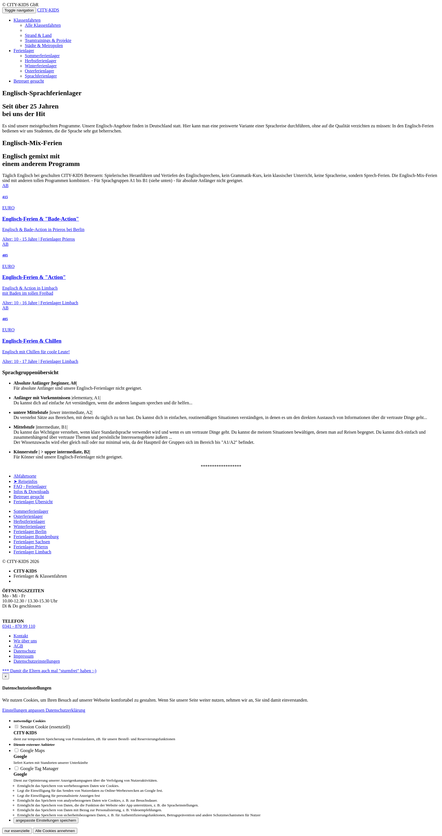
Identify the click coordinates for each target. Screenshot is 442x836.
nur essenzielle (17, 831)
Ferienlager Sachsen (32, 541)
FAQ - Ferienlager (30, 486)
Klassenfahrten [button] (27, 20)
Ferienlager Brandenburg (36, 536)
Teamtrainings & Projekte (48, 40)
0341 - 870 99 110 (18, 626)
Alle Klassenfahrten (43, 25)
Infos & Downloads (31, 491)
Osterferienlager (39, 70)
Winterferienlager (41, 65)
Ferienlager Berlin (30, 531)
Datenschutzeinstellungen (37, 661)
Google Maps (30, 750)
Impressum (24, 656)
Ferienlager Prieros (31, 546)
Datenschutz (25, 651)
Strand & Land (38, 35)
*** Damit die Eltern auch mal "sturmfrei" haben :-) (49, 670)
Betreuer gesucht (29, 81)
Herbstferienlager (40, 60)
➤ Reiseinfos (25, 481)
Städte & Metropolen (44, 45)
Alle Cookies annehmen (55, 831)
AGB (18, 646)
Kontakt (21, 635)
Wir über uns (25, 640)
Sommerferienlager (42, 55)
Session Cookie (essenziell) (42, 726)
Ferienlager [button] (24, 50)
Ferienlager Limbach (32, 551)
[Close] (5, 676)
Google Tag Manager (36, 768)
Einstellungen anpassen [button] (24, 710)
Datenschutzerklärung (65, 710)
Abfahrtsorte (25, 476)
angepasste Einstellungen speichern (46, 820)
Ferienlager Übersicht (33, 501)
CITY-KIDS (48, 10)
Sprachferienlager (41, 76)
